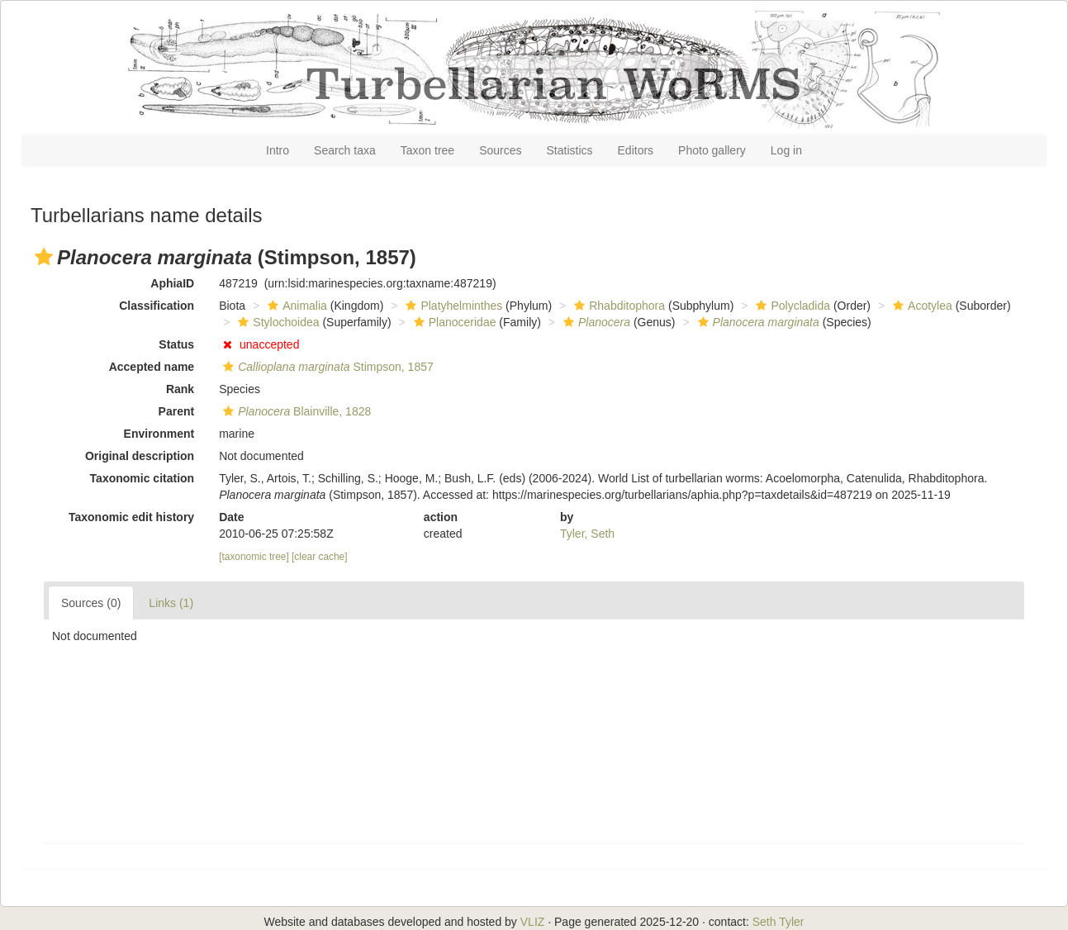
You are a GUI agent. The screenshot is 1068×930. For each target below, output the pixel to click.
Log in (786, 150)
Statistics (570, 150)
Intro (277, 150)
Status (176, 344)
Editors (636, 150)
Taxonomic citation (142, 478)
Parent (177, 411)
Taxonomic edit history (131, 517)
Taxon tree (427, 150)
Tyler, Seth (587, 533)
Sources (500, 150)
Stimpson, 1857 (326, 366)
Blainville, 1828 (295, 411)
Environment (159, 433)
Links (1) (171, 603)
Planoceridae (453, 322)
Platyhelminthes (451, 305)
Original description (139, 456)
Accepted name (151, 366)
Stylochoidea (276, 322)
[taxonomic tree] (254, 556)
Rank (180, 389)
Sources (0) (91, 603)
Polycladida (791, 305)
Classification (156, 305)
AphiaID (172, 283)
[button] (44, 257)
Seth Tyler (778, 921)
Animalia (295, 305)
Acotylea (920, 305)
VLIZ (532, 921)
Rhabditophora (617, 305)
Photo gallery (712, 150)
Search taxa (345, 150)
